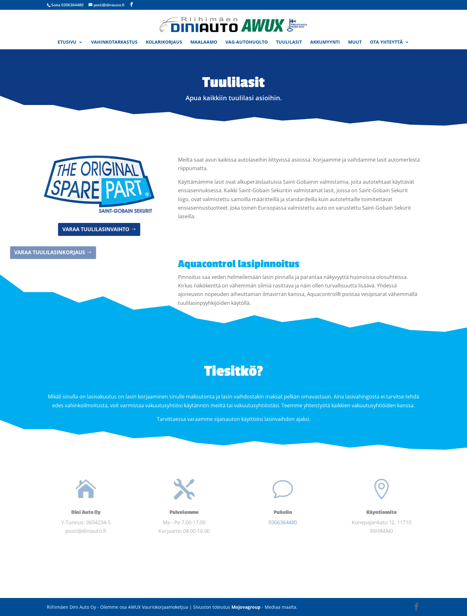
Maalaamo (203, 42)
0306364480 (283, 523)
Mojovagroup (246, 607)
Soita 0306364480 (67, 5)
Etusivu (67, 42)
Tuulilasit (289, 42)
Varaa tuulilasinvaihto (67, 229)
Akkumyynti (325, 42)
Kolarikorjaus (164, 42)
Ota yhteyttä (386, 42)
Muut (355, 42)
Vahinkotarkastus (114, 42)
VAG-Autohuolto (246, 42)
